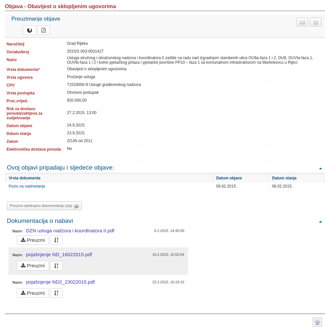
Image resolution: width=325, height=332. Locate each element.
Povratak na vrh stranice (317, 322)
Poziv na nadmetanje (27, 186)
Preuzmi (33, 240)
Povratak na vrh (320, 168)
